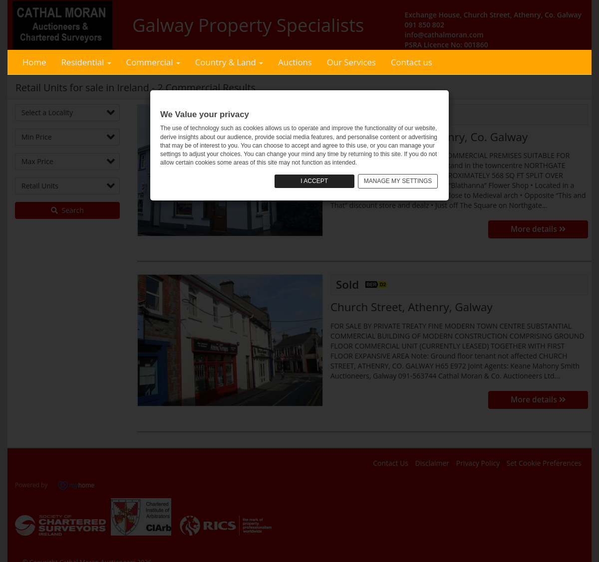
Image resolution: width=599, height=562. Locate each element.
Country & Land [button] (229, 62)
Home (34, 62)
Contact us (411, 62)
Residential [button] (86, 62)
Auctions (295, 62)
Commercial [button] (153, 62)
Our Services (351, 62)
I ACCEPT (314, 181)
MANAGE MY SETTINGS (398, 181)
